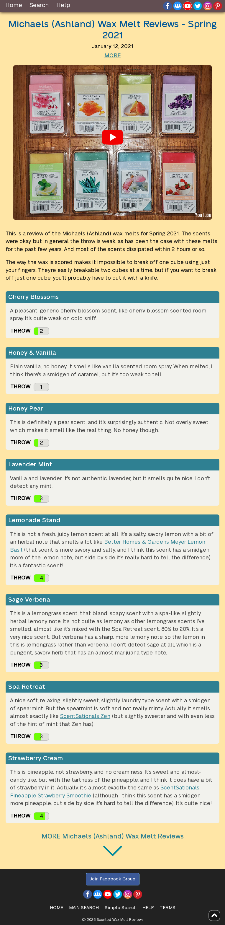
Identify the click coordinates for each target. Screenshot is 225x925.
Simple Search (121, 908)
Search (39, 5)
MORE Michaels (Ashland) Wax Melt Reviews (113, 836)
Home (13, 5)
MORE (112, 55)
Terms (167, 908)
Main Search (84, 908)
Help (63, 5)
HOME (56, 908)
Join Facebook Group (112, 879)
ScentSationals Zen (85, 716)
